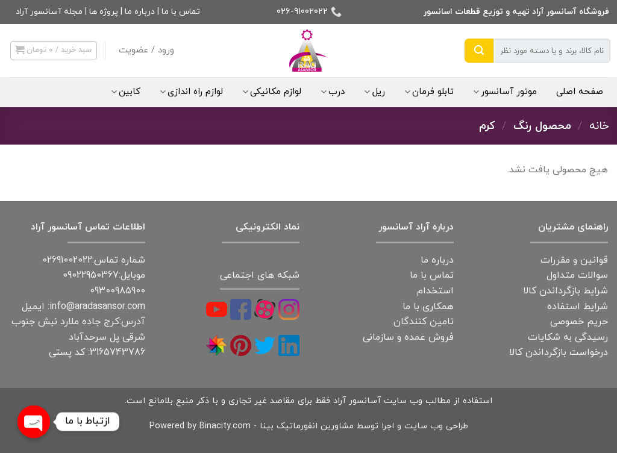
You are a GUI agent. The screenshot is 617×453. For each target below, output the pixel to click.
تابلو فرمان (429, 92)
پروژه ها (103, 11)
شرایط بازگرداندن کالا (565, 291)
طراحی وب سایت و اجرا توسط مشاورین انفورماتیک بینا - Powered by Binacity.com (308, 426)
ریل (374, 92)
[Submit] (479, 51)
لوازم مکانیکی (271, 92)
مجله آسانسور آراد (49, 11)
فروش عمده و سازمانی (408, 337)
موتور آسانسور (505, 92)
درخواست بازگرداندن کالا (558, 352)
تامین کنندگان (423, 321)
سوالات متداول (577, 275)
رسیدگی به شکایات (568, 337)
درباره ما (140, 11)
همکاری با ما (428, 306)
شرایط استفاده (577, 306)
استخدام (435, 291)
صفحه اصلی (579, 92)
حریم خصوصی (579, 321)
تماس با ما (180, 11)
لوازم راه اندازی (191, 92)
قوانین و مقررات (574, 260)
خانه (599, 126)
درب (333, 92)
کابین (125, 92)
